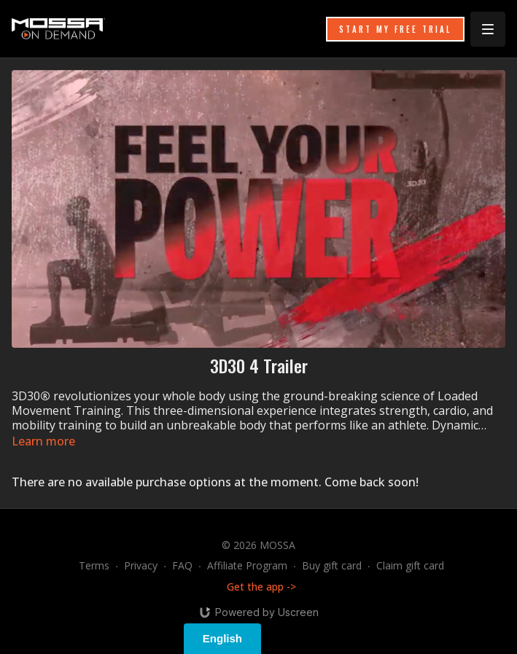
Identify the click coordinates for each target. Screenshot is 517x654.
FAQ (182, 565)
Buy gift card (332, 565)
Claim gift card (410, 565)
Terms (94, 565)
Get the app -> (261, 586)
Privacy (141, 565)
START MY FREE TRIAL (395, 29)
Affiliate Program (247, 565)
